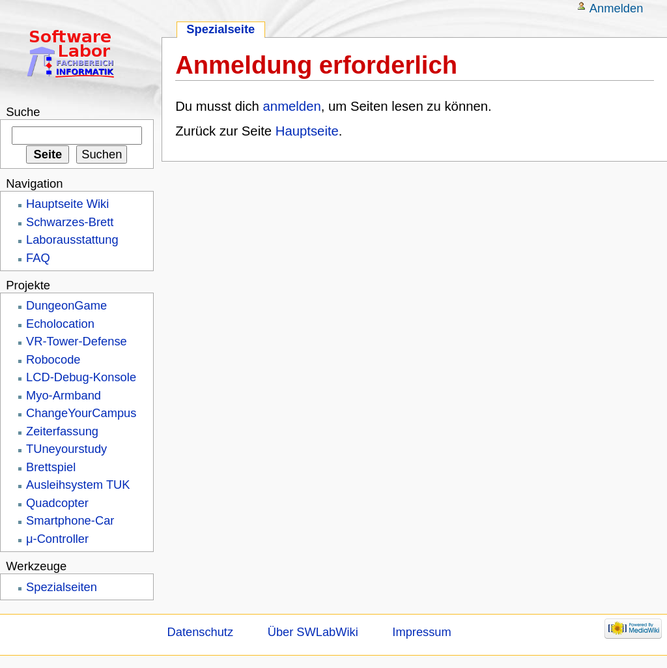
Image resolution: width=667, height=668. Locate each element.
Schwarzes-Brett (69, 222)
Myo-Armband (63, 395)
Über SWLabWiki (313, 632)
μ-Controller (57, 538)
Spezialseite (220, 29)
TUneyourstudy (66, 449)
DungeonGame (66, 305)
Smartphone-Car (70, 520)
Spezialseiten (61, 587)
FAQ (38, 258)
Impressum (421, 632)
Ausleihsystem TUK (78, 484)
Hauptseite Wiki (67, 204)
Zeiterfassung (62, 431)
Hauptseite (307, 131)
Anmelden (616, 8)
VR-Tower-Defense (76, 341)
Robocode (53, 359)
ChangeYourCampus (81, 413)
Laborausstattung (72, 239)
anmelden (292, 106)
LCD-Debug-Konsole (81, 377)
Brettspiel (51, 467)
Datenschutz (200, 632)
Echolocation (60, 323)
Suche (23, 112)
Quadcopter (57, 503)
